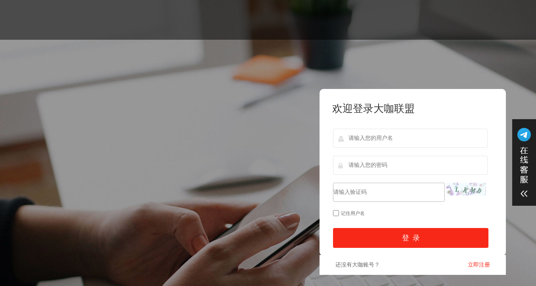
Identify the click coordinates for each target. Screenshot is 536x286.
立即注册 (479, 265)
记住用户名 (349, 213)
